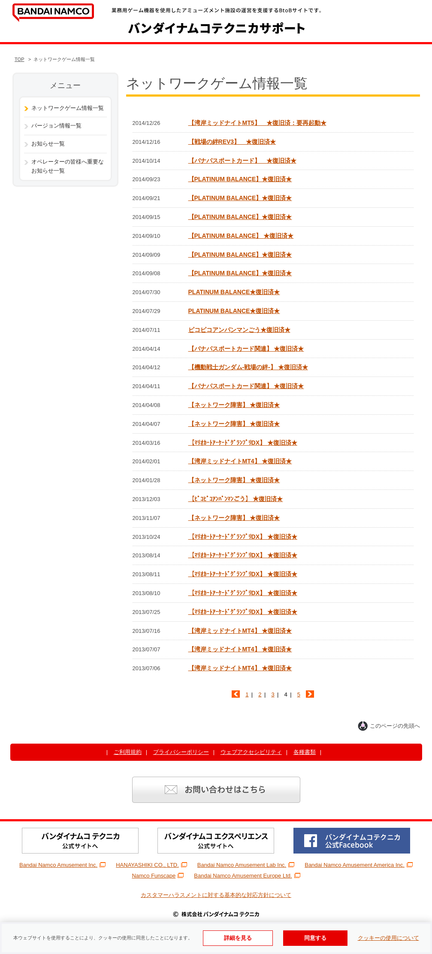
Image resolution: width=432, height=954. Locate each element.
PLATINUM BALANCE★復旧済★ (234, 292)
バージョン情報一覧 (56, 125)
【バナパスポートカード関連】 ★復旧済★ (246, 348)
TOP (19, 59)
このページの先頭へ (389, 726)
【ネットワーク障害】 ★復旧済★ (234, 404)
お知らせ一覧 (48, 143)
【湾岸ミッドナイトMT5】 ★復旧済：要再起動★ (257, 122)
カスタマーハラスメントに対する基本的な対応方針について (216, 895)
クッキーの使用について (388, 938)
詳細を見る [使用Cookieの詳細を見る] (238, 938)
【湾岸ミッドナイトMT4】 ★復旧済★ (240, 461)
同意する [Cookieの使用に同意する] (315, 938)
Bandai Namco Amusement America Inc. (359, 865)
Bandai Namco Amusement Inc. (62, 865)
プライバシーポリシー (181, 752)
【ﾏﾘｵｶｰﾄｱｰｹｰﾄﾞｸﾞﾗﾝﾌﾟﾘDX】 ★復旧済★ (242, 442)
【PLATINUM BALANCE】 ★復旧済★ (241, 235)
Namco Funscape (158, 875)
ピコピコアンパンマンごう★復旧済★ (239, 329)
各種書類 (304, 752)
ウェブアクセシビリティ (251, 752)
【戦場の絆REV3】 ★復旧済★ (232, 141)
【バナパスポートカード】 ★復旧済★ (242, 160)
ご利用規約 (128, 752)
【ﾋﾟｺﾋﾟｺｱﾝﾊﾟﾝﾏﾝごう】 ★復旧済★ (235, 498)
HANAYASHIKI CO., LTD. (151, 865)
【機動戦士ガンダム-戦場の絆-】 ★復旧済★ (248, 367)
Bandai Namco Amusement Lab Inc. (245, 865)
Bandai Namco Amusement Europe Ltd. (247, 875)
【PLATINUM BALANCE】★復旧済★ (240, 179)
